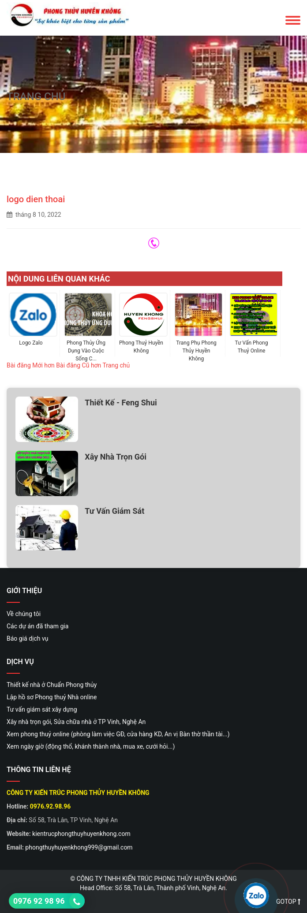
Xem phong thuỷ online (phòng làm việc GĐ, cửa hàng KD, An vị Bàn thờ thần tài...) (118, 734)
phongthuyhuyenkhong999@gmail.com (78, 847)
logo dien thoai (36, 199)
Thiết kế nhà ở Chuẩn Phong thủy (52, 684)
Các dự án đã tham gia (37, 626)
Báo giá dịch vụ (27, 638)
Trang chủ (116, 365)
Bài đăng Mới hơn (31, 365)
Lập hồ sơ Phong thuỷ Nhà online (52, 697)
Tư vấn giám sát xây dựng (42, 709)
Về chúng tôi (24, 613)
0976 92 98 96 (39, 901)
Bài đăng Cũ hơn (78, 365)
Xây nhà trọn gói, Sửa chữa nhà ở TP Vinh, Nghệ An (76, 721)
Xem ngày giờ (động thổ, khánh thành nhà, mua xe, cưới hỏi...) (91, 746)
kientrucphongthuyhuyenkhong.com (81, 833)
